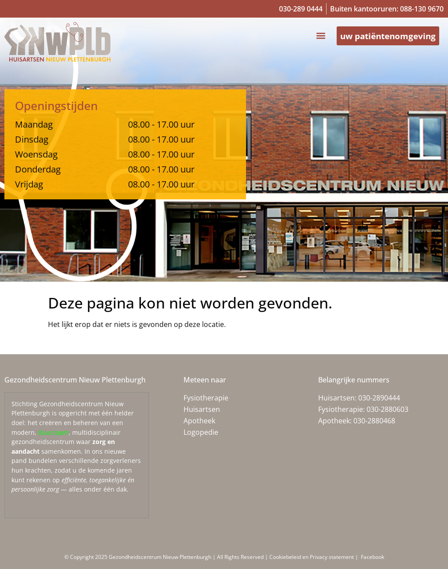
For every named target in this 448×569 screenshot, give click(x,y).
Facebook (372, 557)
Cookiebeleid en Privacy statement (312, 557)
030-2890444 (379, 398)
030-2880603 (387, 409)
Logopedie (201, 432)
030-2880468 (374, 421)
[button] (315, 36)
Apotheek (199, 421)
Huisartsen (202, 409)
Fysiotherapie (206, 398)
